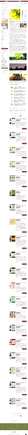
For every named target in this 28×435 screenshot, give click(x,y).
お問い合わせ (12, 426)
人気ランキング (3, 30)
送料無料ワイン (3, 31)
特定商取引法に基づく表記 (18, 426)
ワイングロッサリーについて (9, 424)
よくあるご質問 (25, 0)
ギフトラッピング (3, 16)
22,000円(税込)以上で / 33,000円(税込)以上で (14, 1)
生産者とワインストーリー (4, 52)
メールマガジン (3, 53)
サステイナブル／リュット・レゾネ (15, 73)
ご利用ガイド (22, 0)
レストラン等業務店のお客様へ (4, 71)
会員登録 (5, 9)
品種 (1, 41)
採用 (16, 428)
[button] (20, 115)
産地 (1, 40)
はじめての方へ (3, 15)
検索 (4, 48)
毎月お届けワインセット (4, 32)
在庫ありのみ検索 (4, 47)
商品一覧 (2, 424)
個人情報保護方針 (25, 426)
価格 (1, 42)
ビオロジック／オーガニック (14, 52)
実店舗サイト (11, 428)
